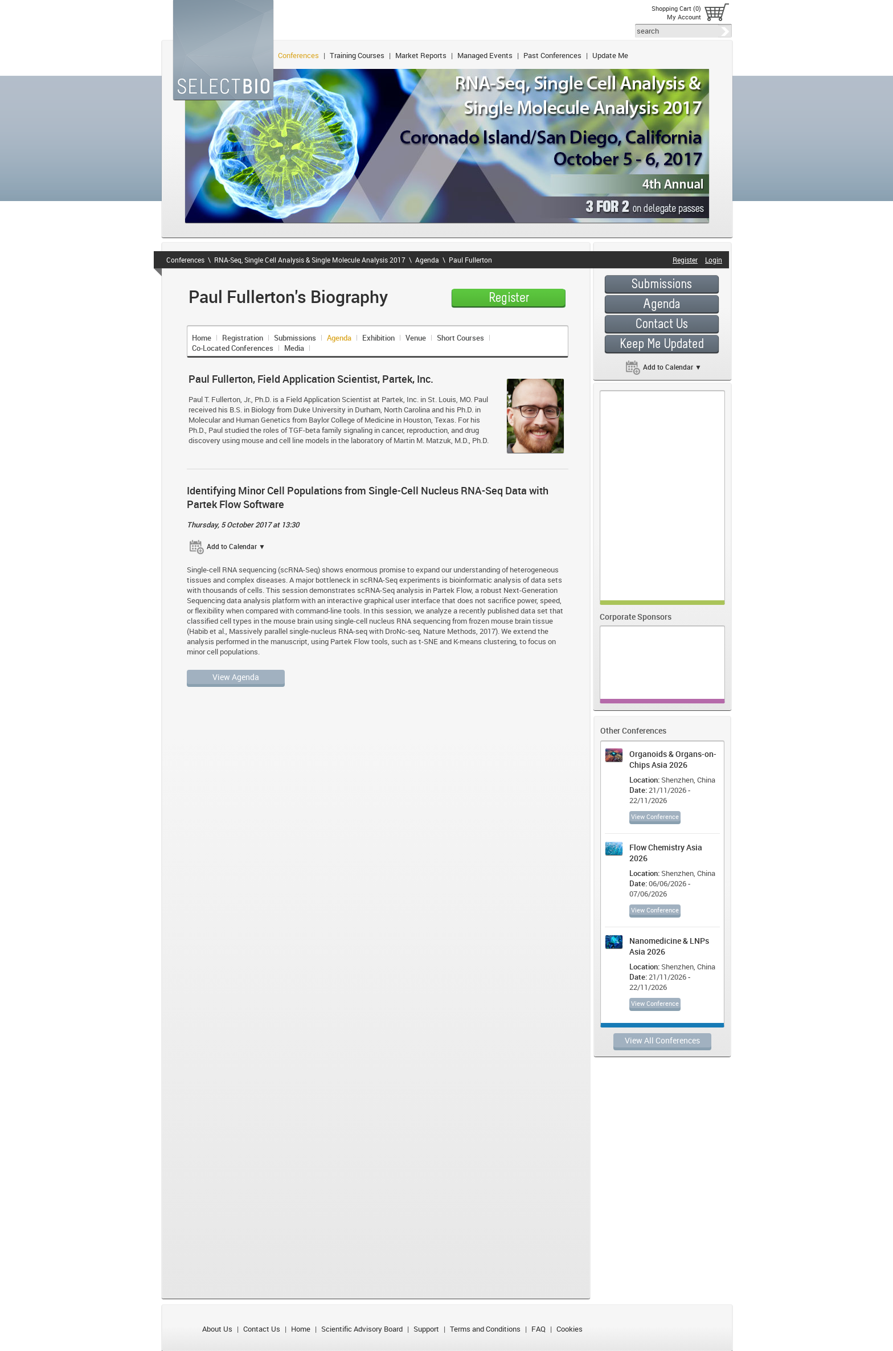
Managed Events (485, 55)
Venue (415, 338)
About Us (217, 1329)
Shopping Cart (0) (676, 8)
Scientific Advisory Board (362, 1329)
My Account (684, 17)
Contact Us (261, 1329)
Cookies (569, 1329)
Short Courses (460, 338)
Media (294, 348)
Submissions (295, 338)
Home (201, 338)
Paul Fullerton (470, 259)
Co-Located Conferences (232, 348)
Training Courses (357, 55)
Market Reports (420, 55)
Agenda (427, 259)
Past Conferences (552, 55)
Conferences (298, 55)
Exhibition (378, 338)
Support (426, 1329)
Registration (242, 338)
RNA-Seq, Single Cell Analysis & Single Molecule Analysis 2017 (309, 259)
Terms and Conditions (485, 1329)
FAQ (538, 1329)
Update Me (610, 55)
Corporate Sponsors (635, 616)
